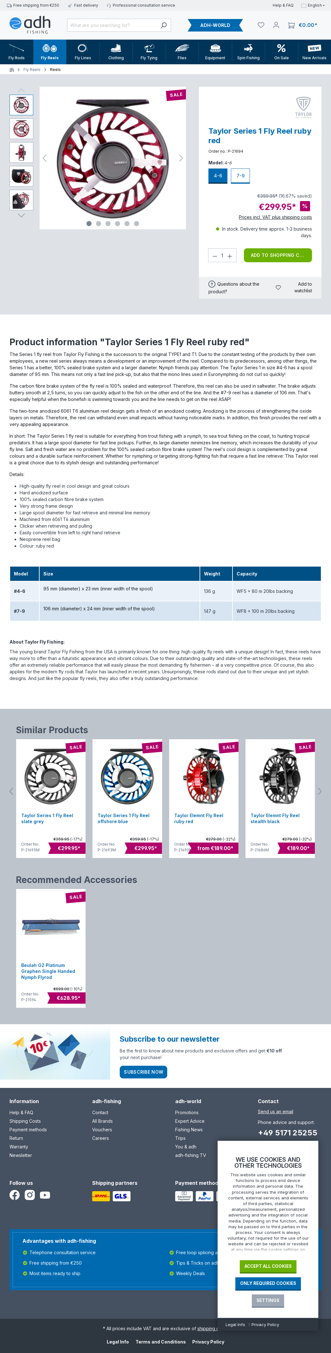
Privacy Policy (208, 1341)
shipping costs (212, 1328)
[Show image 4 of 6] (117, 223)
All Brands (102, 1121)
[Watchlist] (261, 25)
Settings (268, 1300)
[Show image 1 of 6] (89, 223)
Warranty (19, 1146)
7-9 (241, 175)
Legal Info (118, 1341)
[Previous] (44, 158)
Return (16, 1138)
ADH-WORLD (215, 25)
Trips (180, 1138)
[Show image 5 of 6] (127, 223)
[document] (268, 1206)
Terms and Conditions (161, 1341)
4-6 (218, 175)
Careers (100, 1138)
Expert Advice (190, 1121)
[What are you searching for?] (111, 25)
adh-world (188, 1101)
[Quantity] (222, 255)
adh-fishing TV (190, 1155)
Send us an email (275, 1111)
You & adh (185, 1146)
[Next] (181, 158)
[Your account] (276, 25)
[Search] (163, 25)
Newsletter (21, 1155)
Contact (100, 1112)
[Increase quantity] (230, 255)
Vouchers (102, 1129)
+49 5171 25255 (287, 1132)
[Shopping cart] (302, 25)
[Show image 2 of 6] (98, 223)
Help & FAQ (283, 5)
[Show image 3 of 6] (108, 223)
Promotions (187, 1112)
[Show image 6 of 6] (136, 223)
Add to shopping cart (280, 255)
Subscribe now (143, 1072)
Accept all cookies (268, 1266)
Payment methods (28, 1129)
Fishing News (189, 1129)
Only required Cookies (268, 1283)
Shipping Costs (25, 1121)
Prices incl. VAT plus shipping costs (275, 217)
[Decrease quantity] (214, 255)
